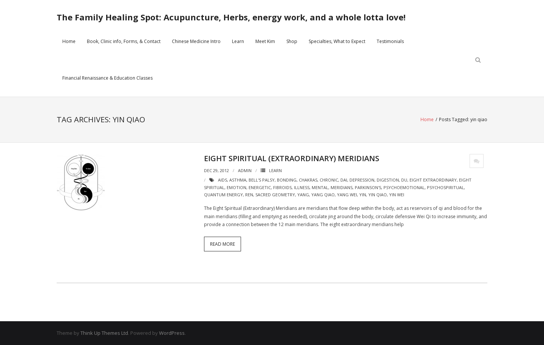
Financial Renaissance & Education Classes (107, 78)
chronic (329, 180)
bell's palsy (262, 180)
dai (343, 180)
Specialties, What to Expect (337, 41)
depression (361, 180)
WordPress (172, 333)
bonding (287, 180)
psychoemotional (404, 187)
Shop (291, 41)
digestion (388, 180)
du (404, 180)
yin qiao (377, 194)
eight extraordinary (433, 180)
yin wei (396, 194)
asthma (237, 180)
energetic (260, 187)
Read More (222, 244)
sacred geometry (275, 194)
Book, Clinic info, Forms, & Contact (124, 41)
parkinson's (368, 187)
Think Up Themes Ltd (104, 333)
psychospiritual (445, 187)
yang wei (347, 194)
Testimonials (390, 41)
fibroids (282, 187)
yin (362, 194)
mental (320, 187)
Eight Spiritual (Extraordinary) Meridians (291, 158)
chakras (308, 180)
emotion (236, 187)
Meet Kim (265, 41)
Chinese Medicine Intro (196, 41)
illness (301, 187)
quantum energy (223, 194)
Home (69, 41)
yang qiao (323, 194)
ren (249, 194)
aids (222, 180)
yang (303, 194)
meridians (341, 187)
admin (245, 170)
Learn (238, 41)
